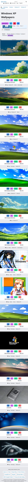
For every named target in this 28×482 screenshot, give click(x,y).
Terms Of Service (21, 472)
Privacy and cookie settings (20, 477)
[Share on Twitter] (10, 23)
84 (16, 80)
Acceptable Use (7, 474)
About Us (5, 472)
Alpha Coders (3, 1)
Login (17, 3)
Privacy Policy (14, 472)
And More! (10, 35)
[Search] (26, 2)
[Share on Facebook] (18, 23)
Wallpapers (7, 29)
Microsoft (18, 193)
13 (16, 215)
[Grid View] (4, 26)
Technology (5, 7)
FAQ (9, 472)
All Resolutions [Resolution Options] (6, 27)
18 (16, 188)
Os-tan (14, 274)
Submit (7, 3)
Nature (18, 112)
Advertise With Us (20, 474)
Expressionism (19, 247)
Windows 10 (4, 35)
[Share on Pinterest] (14, 23)
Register (21, 3)
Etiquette (13, 474)
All (2, 29)
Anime (11, 274)
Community (12, 3)
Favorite (5, 23)
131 (16, 107)
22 (16, 161)
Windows (11, 7)
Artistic (9, 247)
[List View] (6, 26)
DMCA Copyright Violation (8, 477)
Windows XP (17, 7)
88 (16, 134)
